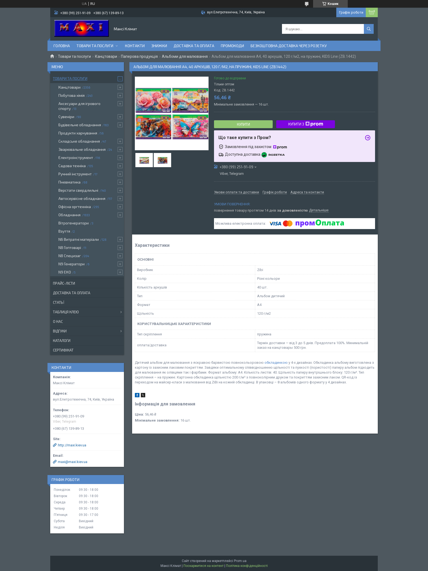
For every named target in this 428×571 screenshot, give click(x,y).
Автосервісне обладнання (81, 198)
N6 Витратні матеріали (78, 239)
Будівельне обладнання (79, 124)
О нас (58, 321)
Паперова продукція (139, 56)
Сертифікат (63, 350)
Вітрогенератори (73, 223)
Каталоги (61, 340)
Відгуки (60, 331)
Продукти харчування (77, 133)
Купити (243, 124)
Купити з (305, 124)
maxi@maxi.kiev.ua (72, 462)
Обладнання (69, 214)
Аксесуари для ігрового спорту (79, 106)
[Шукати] (369, 29)
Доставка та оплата (194, 45)
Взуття (64, 231)
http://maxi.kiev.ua (72, 445)
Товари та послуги (94, 45)
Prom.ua (240, 561)
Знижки (159, 45)
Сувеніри (66, 116)
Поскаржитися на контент (203, 566)
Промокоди (232, 45)
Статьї (58, 302)
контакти (135, 45)
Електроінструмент (75, 157)
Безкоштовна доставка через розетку (289, 45)
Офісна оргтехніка (74, 206)
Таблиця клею (66, 312)
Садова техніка (72, 165)
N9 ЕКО (64, 272)
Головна (62, 45)
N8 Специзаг (69, 255)
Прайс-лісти (64, 283)
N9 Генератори (71, 264)
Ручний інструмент (75, 174)
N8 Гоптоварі (69, 247)
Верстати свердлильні (78, 190)
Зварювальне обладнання (82, 149)
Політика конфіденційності (247, 566)
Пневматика (69, 182)
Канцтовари (106, 56)
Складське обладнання (79, 141)
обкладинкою (276, 362)
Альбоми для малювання (185, 56)
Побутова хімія (71, 95)
